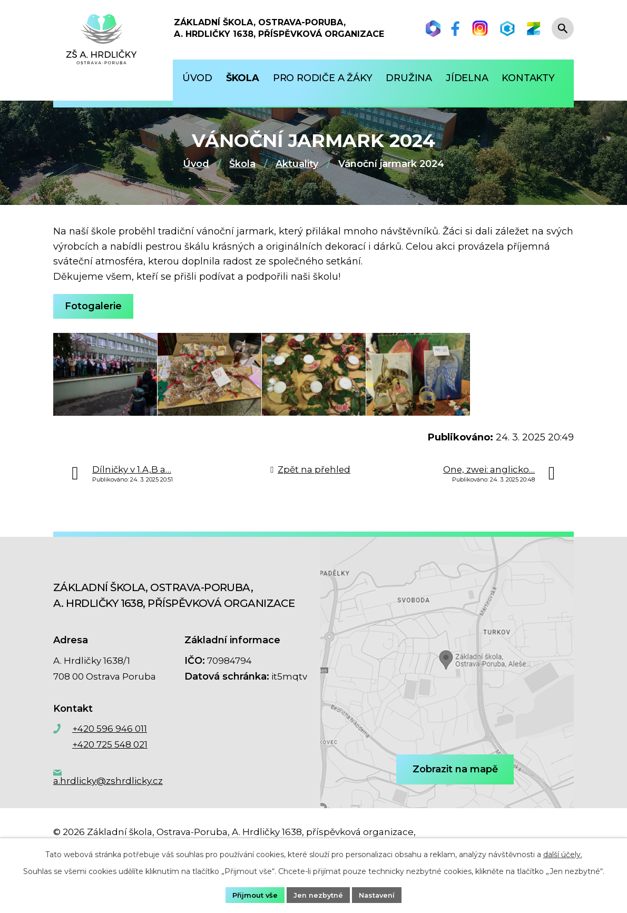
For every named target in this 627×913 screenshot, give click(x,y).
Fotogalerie (95, 306)
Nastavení (380, 894)
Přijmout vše (251, 894)
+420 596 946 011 (109, 751)
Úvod (196, 164)
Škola (242, 164)
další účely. (562, 853)
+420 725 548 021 (110, 767)
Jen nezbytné (318, 894)
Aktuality (297, 164)
